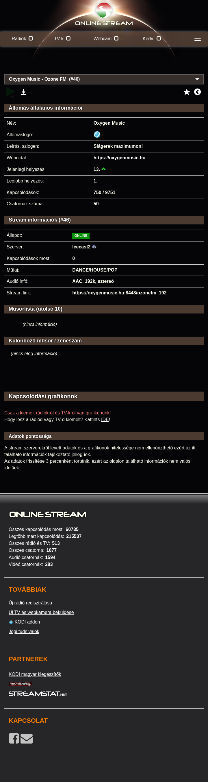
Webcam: (106, 38)
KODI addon (24, 622)
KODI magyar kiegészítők (35, 674)
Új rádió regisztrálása (30, 602)
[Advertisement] (104, 63)
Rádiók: (22, 38)
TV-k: (62, 38)
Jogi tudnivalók (24, 631)
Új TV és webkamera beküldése (41, 612)
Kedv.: (152, 38)
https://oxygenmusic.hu (120, 157)
